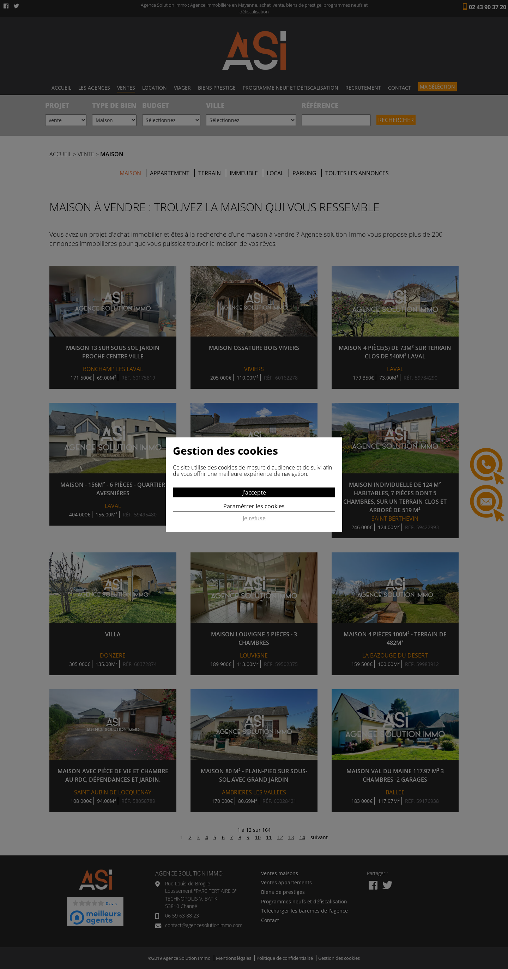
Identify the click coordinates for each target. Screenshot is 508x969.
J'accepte (254, 492)
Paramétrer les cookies (254, 506)
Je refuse (254, 518)
